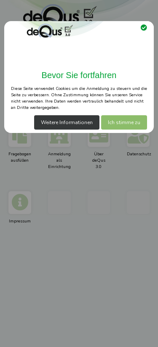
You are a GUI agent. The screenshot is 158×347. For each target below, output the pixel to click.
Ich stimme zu (124, 122)
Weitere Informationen (67, 122)
